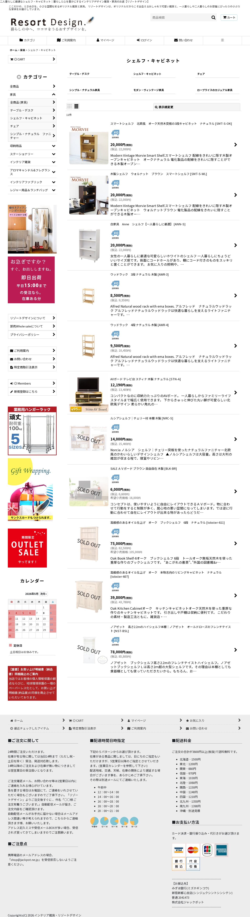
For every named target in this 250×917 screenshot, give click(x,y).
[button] (222, 40)
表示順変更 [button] (164, 107)
